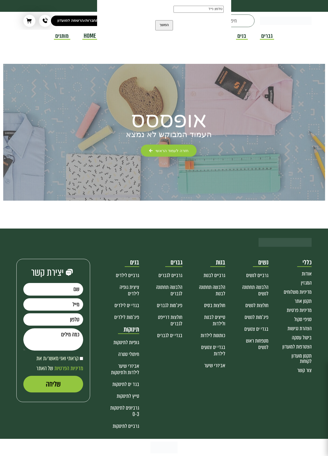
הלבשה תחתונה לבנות (212, 290)
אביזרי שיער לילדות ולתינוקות (125, 369)
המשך (164, 31)
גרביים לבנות (214, 275)
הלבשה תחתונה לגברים (169, 290)
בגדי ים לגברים (169, 335)
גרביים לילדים (127, 275)
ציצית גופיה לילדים (129, 290)
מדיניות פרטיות (299, 310)
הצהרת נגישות (300, 328)
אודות (307, 274)
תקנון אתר (303, 301)
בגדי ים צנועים (256, 329)
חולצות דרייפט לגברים (170, 320)
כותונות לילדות (213, 335)
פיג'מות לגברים (169, 305)
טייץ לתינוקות (128, 396)
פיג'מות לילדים (126, 317)
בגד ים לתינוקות (125, 384)
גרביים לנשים (257, 275)
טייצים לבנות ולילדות (214, 320)
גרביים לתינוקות (126, 426)
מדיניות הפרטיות (68, 368)
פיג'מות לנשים (256, 317)
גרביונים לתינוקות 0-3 (124, 411)
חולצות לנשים (256, 305)
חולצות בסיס (214, 305)
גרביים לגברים (170, 275)
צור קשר (304, 370)
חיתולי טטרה (128, 354)
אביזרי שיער (214, 365)
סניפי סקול (303, 319)
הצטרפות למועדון (297, 347)
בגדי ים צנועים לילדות (213, 350)
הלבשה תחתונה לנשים (255, 290)
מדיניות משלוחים (298, 292)
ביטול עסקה (302, 337)
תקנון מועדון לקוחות (302, 358)
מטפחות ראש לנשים (257, 344)
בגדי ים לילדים (127, 305)
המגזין (306, 283)
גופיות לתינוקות (126, 342)
